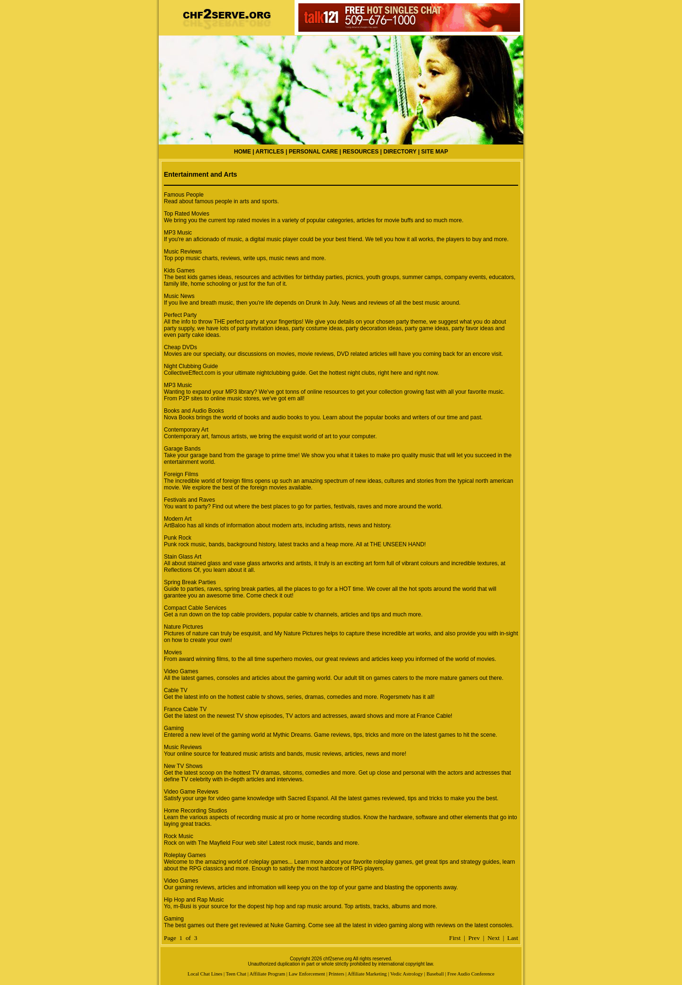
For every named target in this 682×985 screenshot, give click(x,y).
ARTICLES (270, 151)
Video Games (181, 671)
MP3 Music (178, 232)
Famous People (184, 194)
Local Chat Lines (205, 973)
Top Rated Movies (186, 213)
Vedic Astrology (406, 973)
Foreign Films (181, 474)
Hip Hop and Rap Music (194, 899)
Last (512, 937)
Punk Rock (177, 537)
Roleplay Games (185, 855)
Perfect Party (180, 315)
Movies (173, 652)
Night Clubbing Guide (191, 366)
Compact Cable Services (195, 608)
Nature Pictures (183, 627)
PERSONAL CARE (313, 151)
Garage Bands (182, 448)
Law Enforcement (307, 973)
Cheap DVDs (180, 347)
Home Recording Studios (195, 810)
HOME (242, 151)
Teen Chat (236, 973)
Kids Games (179, 270)
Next (493, 937)
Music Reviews (183, 251)
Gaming (174, 728)
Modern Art (178, 518)
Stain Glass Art (182, 556)
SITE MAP (434, 151)
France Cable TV (185, 709)
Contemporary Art (186, 429)
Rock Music (178, 836)
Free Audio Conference (471, 973)
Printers (336, 973)
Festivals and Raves (189, 500)
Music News (179, 296)
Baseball (435, 973)
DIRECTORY (400, 151)
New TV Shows (183, 766)
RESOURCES (360, 151)
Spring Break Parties (190, 582)
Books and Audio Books (194, 410)
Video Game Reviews (191, 791)
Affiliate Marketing (367, 973)
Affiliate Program (267, 973)
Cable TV (176, 690)
